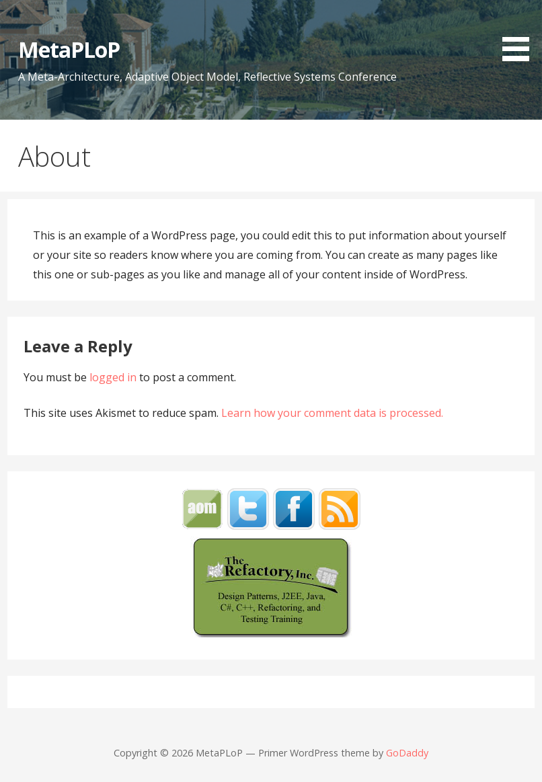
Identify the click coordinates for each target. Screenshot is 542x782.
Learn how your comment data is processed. (332, 412)
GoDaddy (407, 752)
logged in (113, 377)
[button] (520, 32)
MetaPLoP (69, 49)
